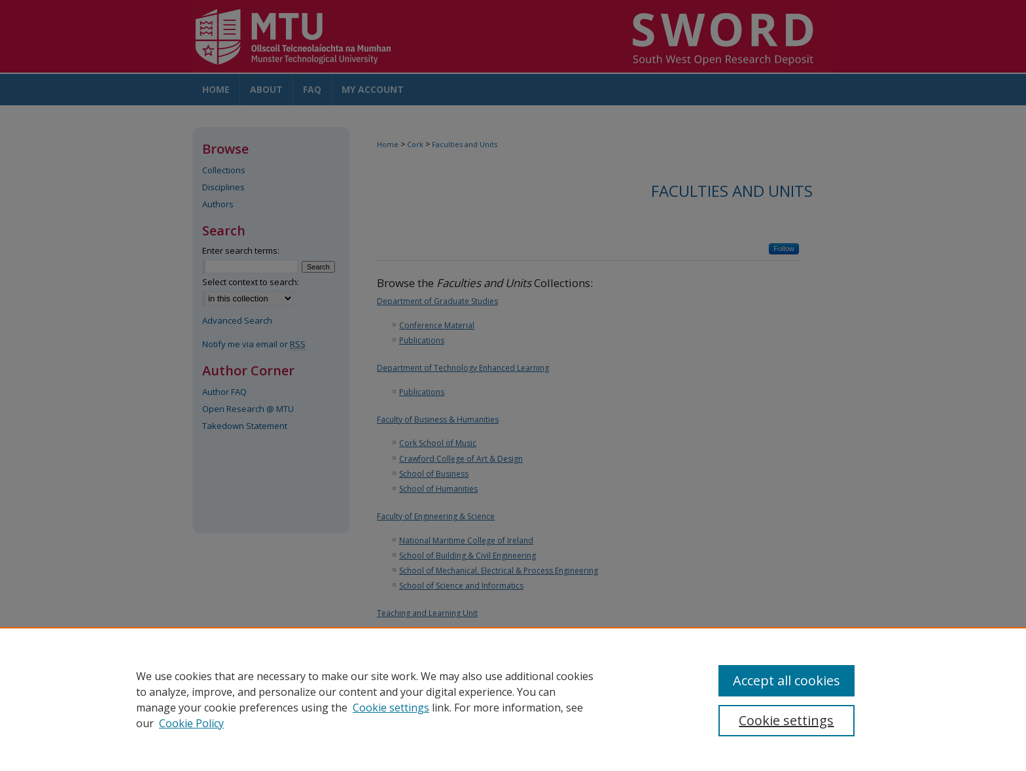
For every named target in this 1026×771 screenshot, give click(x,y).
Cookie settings (391, 707)
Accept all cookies (786, 680)
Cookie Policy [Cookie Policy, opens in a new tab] (191, 723)
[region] (513, 699)
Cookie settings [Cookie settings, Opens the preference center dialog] (786, 720)
